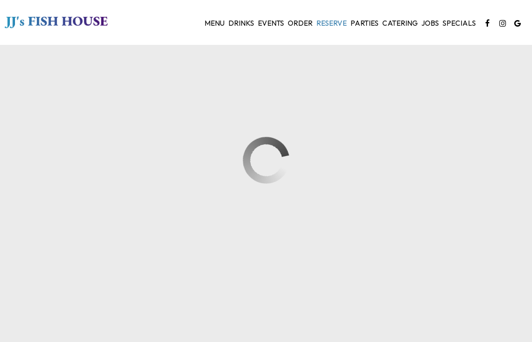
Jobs (430, 23)
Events (271, 23)
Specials (459, 23)
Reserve (331, 23)
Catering (400, 23)
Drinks (241, 23)
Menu (214, 23)
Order (300, 23)
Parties (364, 23)
